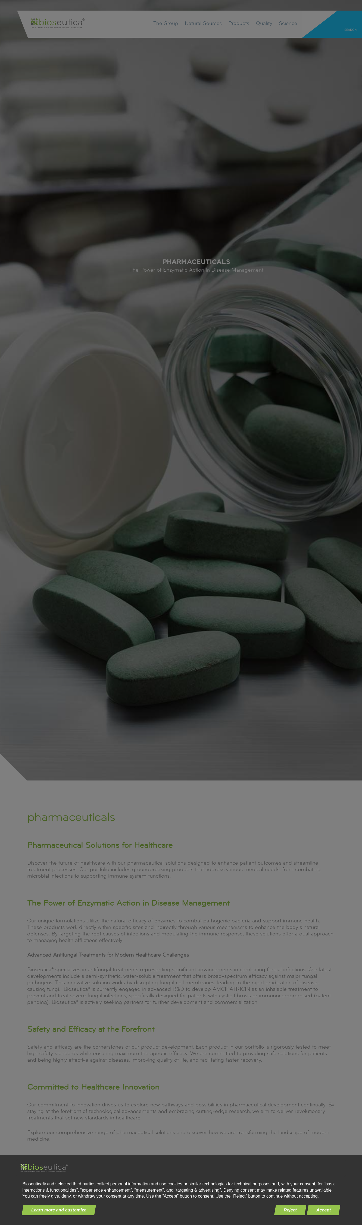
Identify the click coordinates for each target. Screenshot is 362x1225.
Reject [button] (290, 1210)
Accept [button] (323, 1210)
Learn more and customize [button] (59, 1210)
